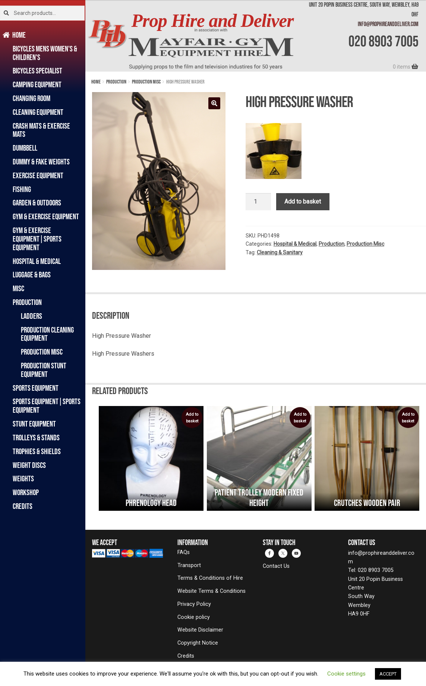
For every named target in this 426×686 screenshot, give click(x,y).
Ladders (31, 316)
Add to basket (302, 201)
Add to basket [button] (192, 418)
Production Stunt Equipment (43, 369)
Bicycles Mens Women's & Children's (45, 53)
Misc (18, 288)
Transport (189, 565)
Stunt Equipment (34, 423)
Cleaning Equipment (38, 112)
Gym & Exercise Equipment (46, 216)
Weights (23, 478)
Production (27, 302)
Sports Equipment (36, 388)
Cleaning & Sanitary (280, 252)
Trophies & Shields (37, 451)
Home (19, 35)
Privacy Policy (194, 604)
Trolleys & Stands (36, 437)
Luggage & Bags (32, 274)
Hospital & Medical (37, 261)
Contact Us (276, 566)
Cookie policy (193, 617)
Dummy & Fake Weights (41, 161)
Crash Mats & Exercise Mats (41, 130)
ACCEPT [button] (388, 674)
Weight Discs (29, 465)
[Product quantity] (258, 201)
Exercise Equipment (38, 175)
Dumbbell (25, 148)
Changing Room (31, 98)
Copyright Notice (197, 643)
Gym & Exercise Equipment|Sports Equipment (37, 239)
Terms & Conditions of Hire (210, 578)
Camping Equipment (37, 84)
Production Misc (42, 351)
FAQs (183, 552)
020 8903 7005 (383, 41)
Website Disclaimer (200, 630)
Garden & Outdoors (37, 202)
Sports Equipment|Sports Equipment (47, 405)
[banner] (255, 36)
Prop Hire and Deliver (213, 20)
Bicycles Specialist (37, 70)
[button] (214, 103)
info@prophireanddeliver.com (388, 24)
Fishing (22, 189)
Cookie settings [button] (346, 673)
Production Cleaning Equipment (47, 334)
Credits (22, 506)
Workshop (26, 492)
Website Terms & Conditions (211, 591)
